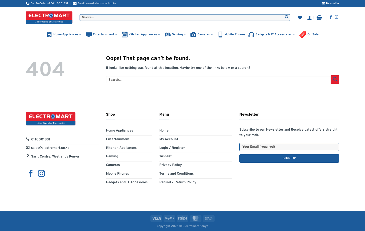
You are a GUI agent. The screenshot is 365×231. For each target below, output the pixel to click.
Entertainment (101, 34)
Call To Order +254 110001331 (47, 3)
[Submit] (286, 17)
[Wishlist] (300, 17)
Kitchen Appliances (141, 34)
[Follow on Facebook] (331, 17)
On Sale (309, 34)
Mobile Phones (231, 34)
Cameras (201, 34)
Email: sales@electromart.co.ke (94, 3)
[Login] (309, 17)
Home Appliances (63, 34)
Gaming (175, 34)
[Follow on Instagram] (336, 17)
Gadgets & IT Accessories (271, 34)
